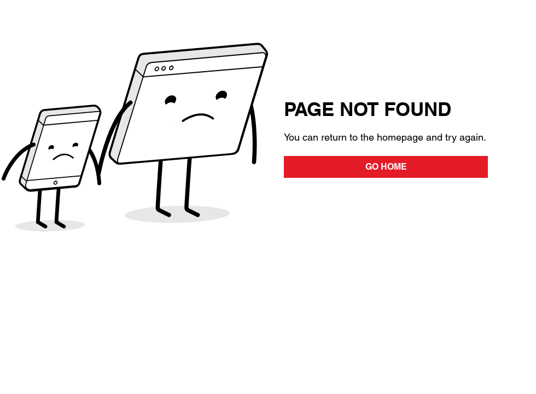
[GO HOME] (386, 167)
